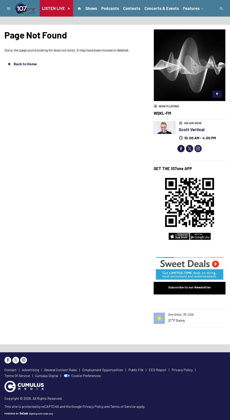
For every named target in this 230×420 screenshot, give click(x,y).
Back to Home (22, 64)
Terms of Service (123, 406)
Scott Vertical (191, 129)
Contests (131, 8)
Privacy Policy (93, 406)
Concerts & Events (161, 8)
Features (193, 8)
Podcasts (110, 8)
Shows (91, 8)
